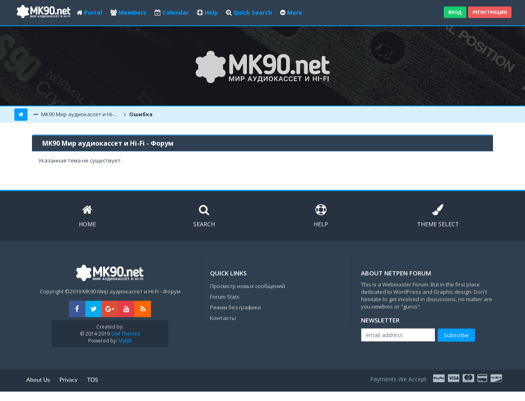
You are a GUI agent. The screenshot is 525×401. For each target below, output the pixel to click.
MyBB (125, 340)
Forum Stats (225, 296)
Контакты (223, 318)
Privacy (68, 379)
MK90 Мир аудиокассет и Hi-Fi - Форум (81, 114)
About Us (38, 379)
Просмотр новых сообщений (247, 286)
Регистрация (489, 12)
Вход (455, 12)
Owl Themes (125, 333)
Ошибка (140, 114)
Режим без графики (235, 307)
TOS (92, 379)
